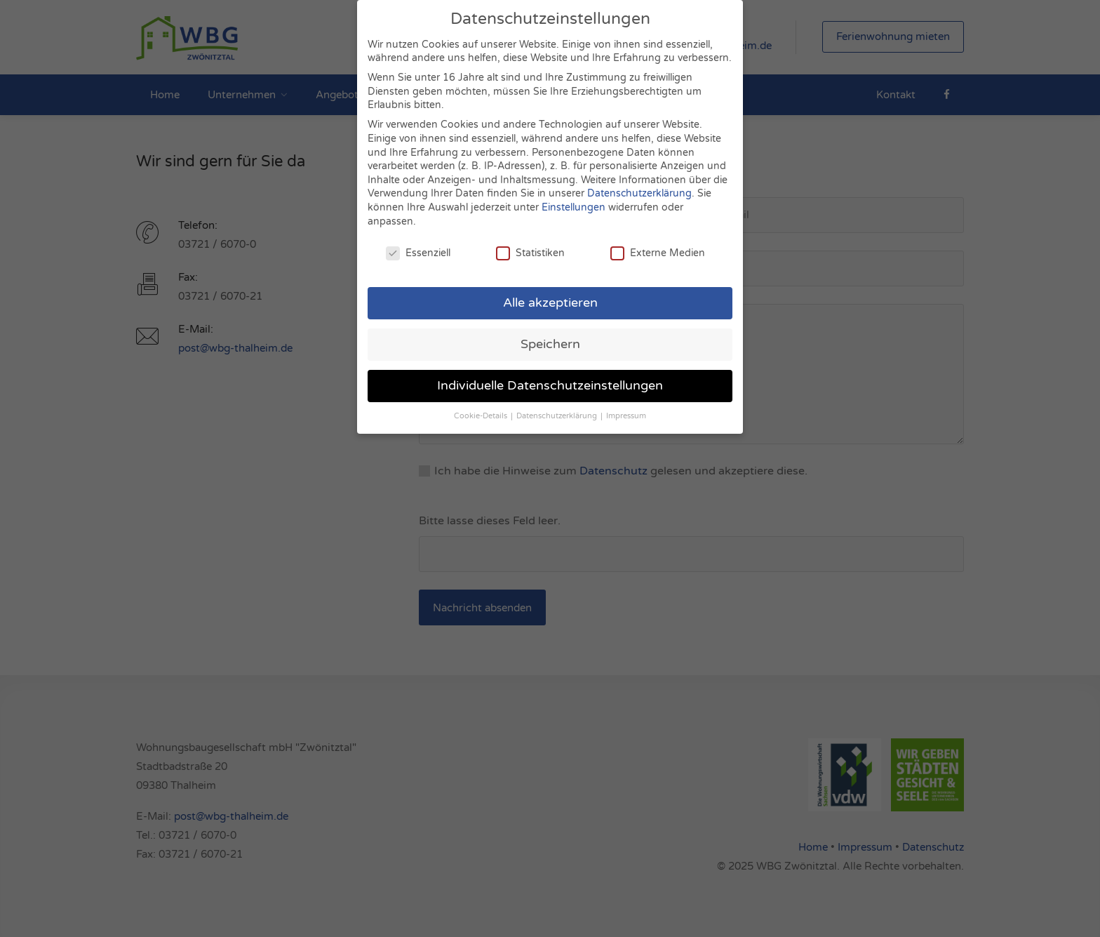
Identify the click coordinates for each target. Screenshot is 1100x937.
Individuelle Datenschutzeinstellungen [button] (550, 377)
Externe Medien (657, 244)
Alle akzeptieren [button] (550, 294)
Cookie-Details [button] (481, 407)
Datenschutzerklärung (639, 185)
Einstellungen (573, 199)
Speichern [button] (550, 335)
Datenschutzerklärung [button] (557, 407)
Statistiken (530, 244)
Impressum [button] (626, 407)
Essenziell (418, 244)
